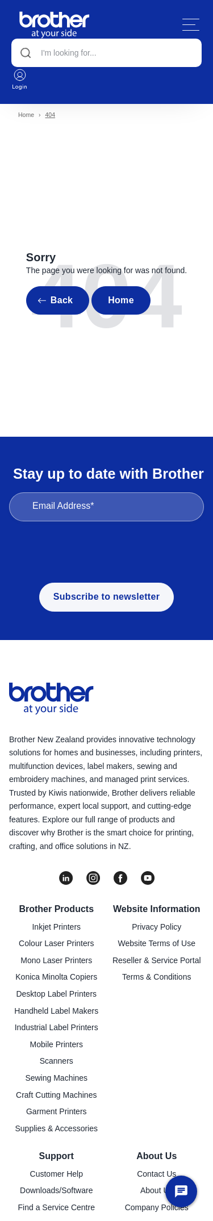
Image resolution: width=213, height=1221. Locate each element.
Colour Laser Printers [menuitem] (56, 943)
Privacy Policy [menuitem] (156, 926)
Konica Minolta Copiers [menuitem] (56, 976)
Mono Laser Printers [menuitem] (56, 960)
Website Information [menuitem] (157, 909)
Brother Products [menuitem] (56, 909)
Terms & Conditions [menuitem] (156, 976)
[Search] (106, 53)
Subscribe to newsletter (106, 596)
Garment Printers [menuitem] (56, 1111)
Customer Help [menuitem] (56, 1173)
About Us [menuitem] (156, 1156)
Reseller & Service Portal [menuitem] (156, 960)
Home (26, 114)
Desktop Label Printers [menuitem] (56, 993)
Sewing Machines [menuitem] (56, 1077)
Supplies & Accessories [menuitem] (56, 1128)
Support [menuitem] (56, 1156)
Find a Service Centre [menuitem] (56, 1207)
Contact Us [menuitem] (156, 1173)
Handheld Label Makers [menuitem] (56, 1010)
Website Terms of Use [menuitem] (156, 943)
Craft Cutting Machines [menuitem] (56, 1094)
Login (20, 79)
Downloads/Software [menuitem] (56, 1190)
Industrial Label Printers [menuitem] (56, 1027)
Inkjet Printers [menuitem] (56, 926)
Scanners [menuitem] (56, 1060)
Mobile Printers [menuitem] (56, 1044)
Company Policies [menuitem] (157, 1207)
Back (62, 300)
